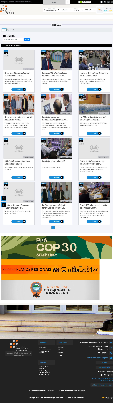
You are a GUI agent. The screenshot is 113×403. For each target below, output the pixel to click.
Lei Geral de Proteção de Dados (102, 385)
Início (4, 30)
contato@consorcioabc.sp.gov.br (97, 357)
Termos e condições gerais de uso (102, 378)
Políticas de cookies (106, 380)
